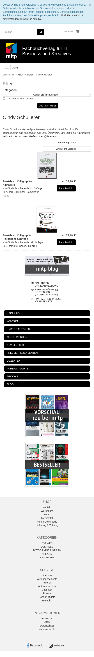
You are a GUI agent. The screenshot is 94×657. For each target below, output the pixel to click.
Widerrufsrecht (47, 629)
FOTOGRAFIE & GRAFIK (47, 550)
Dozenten (47, 589)
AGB (47, 622)
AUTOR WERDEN (17, 337)
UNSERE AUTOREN (18, 329)
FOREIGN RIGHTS (17, 368)
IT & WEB (47, 543)
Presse (47, 593)
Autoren (47, 582)
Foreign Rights (47, 597)
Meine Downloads (47, 521)
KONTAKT (12, 321)
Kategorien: (10, 90)
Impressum (47, 618)
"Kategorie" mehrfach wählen (20, 98)
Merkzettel (47, 518)
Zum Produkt (66, 188)
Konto (47, 514)
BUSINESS (47, 546)
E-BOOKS (12, 376)
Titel (67, 142)
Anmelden (68, 31)
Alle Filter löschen (47, 106)
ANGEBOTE (47, 557)
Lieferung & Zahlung (47, 525)
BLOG (10, 384)
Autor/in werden (47, 586)
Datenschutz (47, 625)
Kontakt (47, 507)
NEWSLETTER (15, 344)
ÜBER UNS (13, 313)
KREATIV (47, 553)
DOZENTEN (13, 360)
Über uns (47, 575)
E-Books (47, 600)
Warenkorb (47, 510)
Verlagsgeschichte (47, 579)
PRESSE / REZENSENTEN (22, 352)
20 (67, 149)
